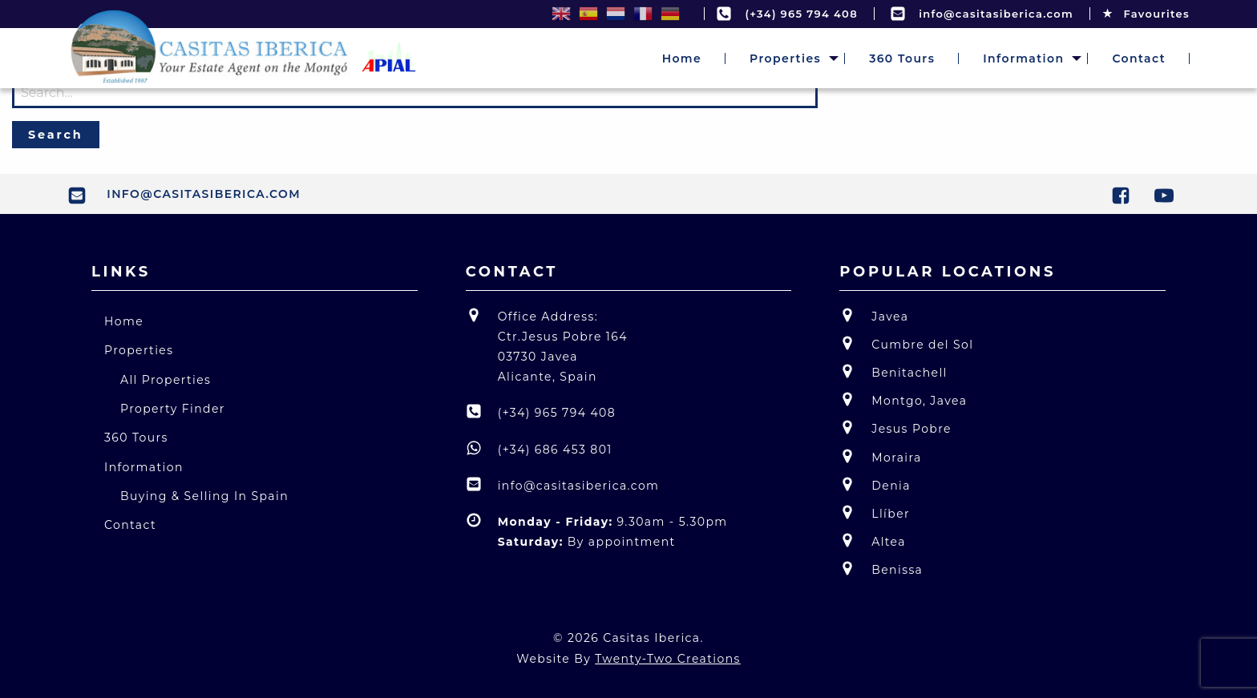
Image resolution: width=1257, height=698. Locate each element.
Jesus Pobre (895, 427)
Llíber (874, 512)
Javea (873, 315)
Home (681, 58)
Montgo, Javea (903, 399)
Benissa (881, 568)
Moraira (880, 456)
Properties (785, 58)
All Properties (165, 380)
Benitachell (893, 371)
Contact (1139, 58)
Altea (872, 540)
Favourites (1146, 13)
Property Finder (172, 408)
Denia (875, 484)
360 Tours (902, 58)
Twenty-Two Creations (668, 659)
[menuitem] (682, 58)
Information (1023, 58)
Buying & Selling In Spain (204, 496)
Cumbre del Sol (906, 343)
